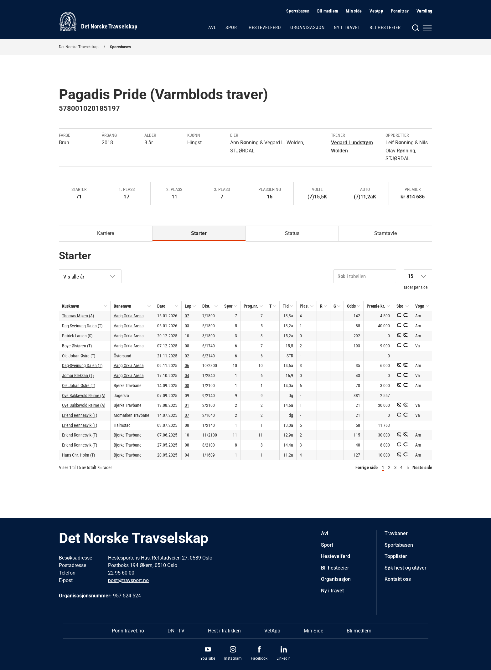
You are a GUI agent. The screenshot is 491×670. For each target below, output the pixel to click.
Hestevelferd (265, 27)
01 (187, 405)
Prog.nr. (251, 306)
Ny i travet (347, 27)
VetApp (376, 10)
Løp (188, 306)
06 (187, 365)
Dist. (206, 306)
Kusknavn (70, 306)
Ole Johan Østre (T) (78, 355)
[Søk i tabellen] (364, 276)
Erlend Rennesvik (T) (79, 415)
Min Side (313, 631)
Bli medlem (327, 10)
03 (187, 325)
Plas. (304, 306)
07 (187, 315)
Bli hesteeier (385, 27)
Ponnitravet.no (128, 631)
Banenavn (122, 306)
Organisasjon (307, 27)
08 (187, 345)
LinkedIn (284, 658)
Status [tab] (292, 233)
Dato (161, 306)
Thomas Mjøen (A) (78, 315)
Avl (212, 27)
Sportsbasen (297, 10)
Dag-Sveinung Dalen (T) (82, 325)
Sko (399, 306)
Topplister (396, 556)
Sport (232, 27)
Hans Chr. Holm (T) (78, 455)
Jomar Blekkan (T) (78, 375)
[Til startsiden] (98, 21)
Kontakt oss (398, 579)
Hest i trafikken (224, 631)
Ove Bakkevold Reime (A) (83, 395)
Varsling (424, 10)
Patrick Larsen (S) (77, 335)
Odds (351, 306)
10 (187, 335)
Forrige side (366, 467)
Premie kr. (376, 306)
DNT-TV (176, 631)
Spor (228, 306)
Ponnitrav (400, 10)
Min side (354, 10)
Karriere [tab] (105, 233)
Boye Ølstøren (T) (77, 345)
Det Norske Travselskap (79, 47)
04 (187, 375)
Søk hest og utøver (405, 568)
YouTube (207, 658)
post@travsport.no (128, 580)
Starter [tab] (199, 233)
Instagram (233, 658)
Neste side (422, 467)
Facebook (259, 658)
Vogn (419, 306)
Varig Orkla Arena (129, 315)
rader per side (418, 279)
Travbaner (396, 533)
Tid (286, 306)
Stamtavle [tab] (385, 233)
